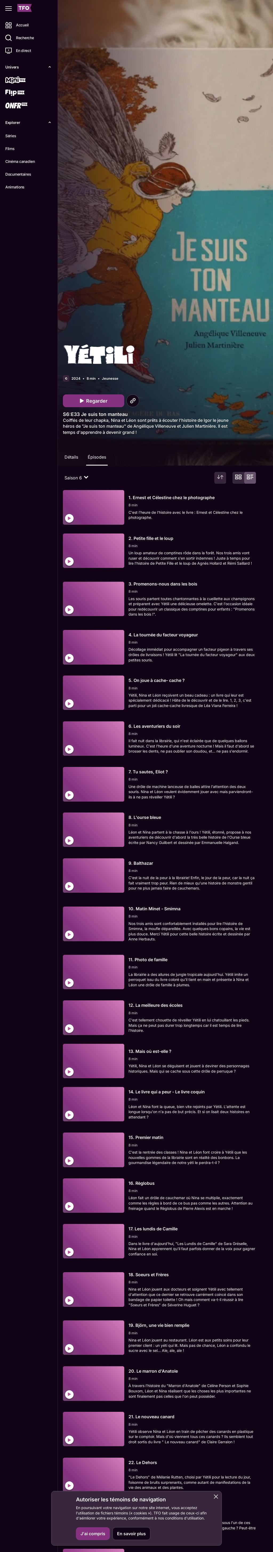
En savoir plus (131, 1533)
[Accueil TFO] (24, 8)
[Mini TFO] (23, 80)
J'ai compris (93, 1533)
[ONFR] (23, 106)
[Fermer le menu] (8, 8)
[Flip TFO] (23, 93)
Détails (73, 457)
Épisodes (99, 457)
